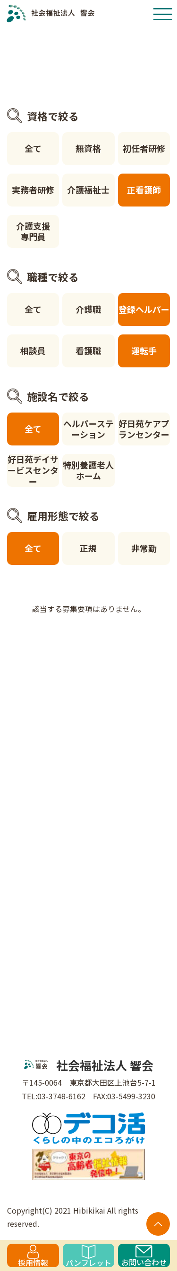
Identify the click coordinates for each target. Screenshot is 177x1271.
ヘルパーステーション (88, 428)
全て (33, 148)
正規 (88, 548)
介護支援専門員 (33, 231)
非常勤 (144, 548)
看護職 (88, 350)
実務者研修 (33, 189)
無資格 (88, 148)
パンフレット (88, 1256)
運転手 (144, 350)
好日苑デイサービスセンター (33, 470)
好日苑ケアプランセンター (143, 428)
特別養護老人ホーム (88, 470)
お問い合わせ (144, 1256)
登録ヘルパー (143, 309)
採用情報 (33, 1256)
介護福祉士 (88, 189)
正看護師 (144, 189)
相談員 (33, 350)
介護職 (88, 309)
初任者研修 (144, 148)
